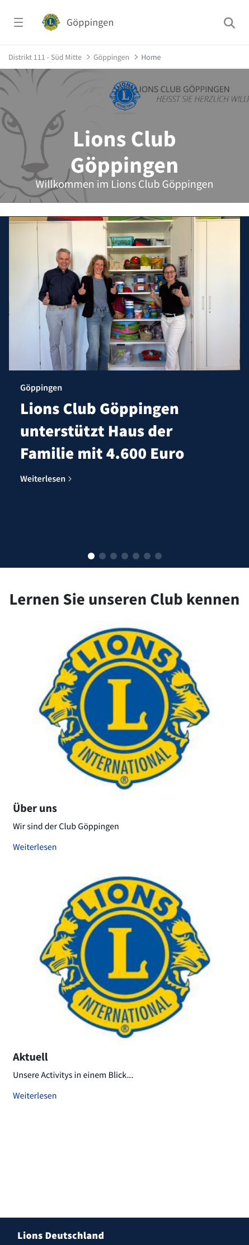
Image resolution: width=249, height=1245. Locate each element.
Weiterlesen (35, 847)
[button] (91, 556)
